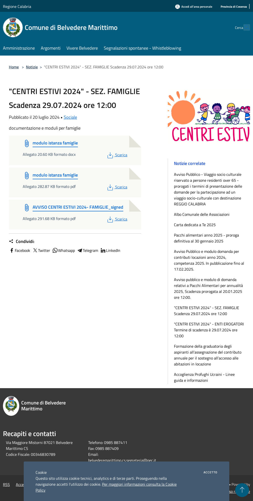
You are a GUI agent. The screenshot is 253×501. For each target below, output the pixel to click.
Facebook (19, 250)
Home (14, 67)
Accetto (210, 472)
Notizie (32, 67)
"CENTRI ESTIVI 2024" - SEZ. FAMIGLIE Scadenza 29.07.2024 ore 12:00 (206, 311)
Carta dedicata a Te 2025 (195, 225)
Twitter (41, 250)
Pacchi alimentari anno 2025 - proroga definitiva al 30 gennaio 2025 (206, 238)
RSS (6, 484)
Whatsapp (63, 250)
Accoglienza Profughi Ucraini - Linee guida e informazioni (204, 377)
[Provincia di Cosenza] (234, 6)
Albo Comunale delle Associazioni (202, 214)
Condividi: (21, 241)
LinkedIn (110, 250)
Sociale (70, 117)
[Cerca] (244, 27)
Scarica (116, 155)
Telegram (87, 250)
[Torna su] (242, 490)
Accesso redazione (234, 491)
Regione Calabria (17, 6)
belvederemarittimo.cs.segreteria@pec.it (122, 460)
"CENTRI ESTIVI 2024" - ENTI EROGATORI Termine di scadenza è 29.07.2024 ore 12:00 (209, 330)
